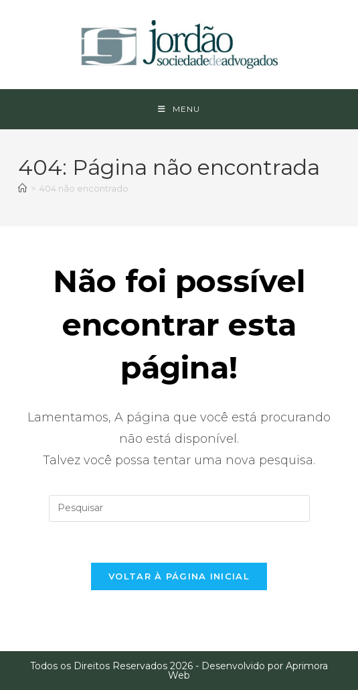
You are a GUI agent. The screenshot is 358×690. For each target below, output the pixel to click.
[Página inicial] (22, 188)
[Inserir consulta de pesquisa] (179, 508)
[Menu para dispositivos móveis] (179, 109)
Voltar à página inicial (179, 576)
